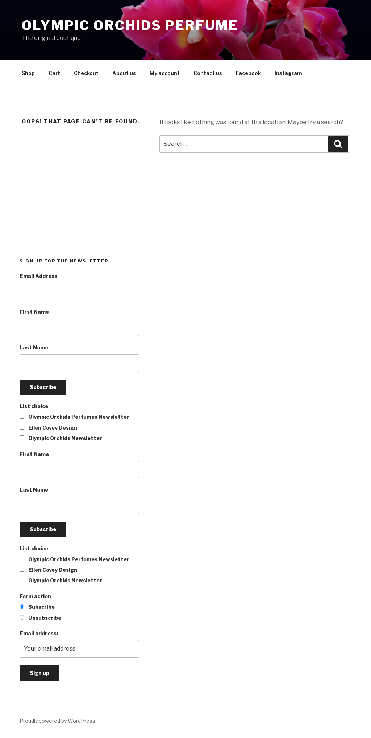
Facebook (248, 73)
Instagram (288, 73)
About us (124, 73)
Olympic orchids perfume (130, 25)
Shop (28, 73)
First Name (34, 312)
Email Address (38, 276)
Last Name (34, 347)
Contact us (207, 73)
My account (165, 73)
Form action (35, 596)
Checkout (86, 73)
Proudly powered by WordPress (57, 721)
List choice (34, 406)
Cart (54, 73)
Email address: (39, 633)
